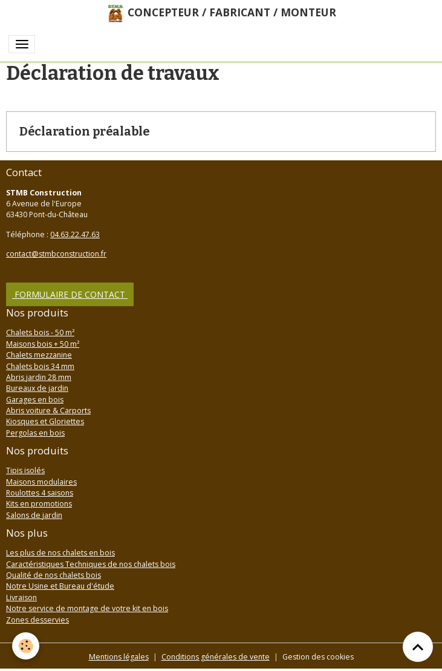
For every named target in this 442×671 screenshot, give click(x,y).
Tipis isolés (25, 470)
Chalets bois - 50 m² (40, 332)
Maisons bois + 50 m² (42, 344)
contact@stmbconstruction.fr (56, 254)
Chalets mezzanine (39, 355)
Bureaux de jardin (37, 388)
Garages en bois (34, 399)
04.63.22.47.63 (75, 234)
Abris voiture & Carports (48, 410)
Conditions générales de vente (215, 657)
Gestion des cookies (318, 657)
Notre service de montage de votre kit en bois (87, 608)
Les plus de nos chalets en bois (60, 553)
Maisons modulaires (41, 482)
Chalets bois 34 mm (40, 366)
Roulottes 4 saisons (39, 493)
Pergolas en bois (35, 433)
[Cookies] (25, 646)
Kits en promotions (39, 504)
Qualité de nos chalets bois (53, 575)
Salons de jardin (34, 515)
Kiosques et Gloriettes (45, 421)
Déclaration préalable (84, 132)
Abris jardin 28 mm (38, 377)
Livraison (21, 597)
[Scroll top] (418, 647)
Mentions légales (119, 657)
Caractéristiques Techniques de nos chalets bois (90, 564)
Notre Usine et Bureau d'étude (60, 586)
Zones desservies (37, 620)
